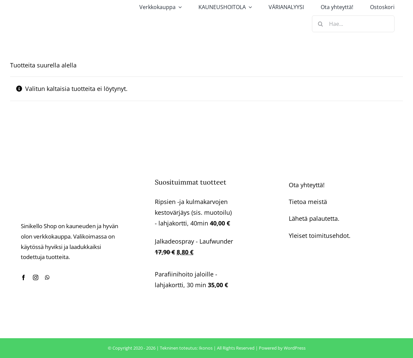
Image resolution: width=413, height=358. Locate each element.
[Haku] (320, 23)
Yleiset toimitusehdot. (320, 236)
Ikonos (206, 348)
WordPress (295, 348)
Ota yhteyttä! (307, 185)
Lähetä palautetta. (314, 218)
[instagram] (35, 277)
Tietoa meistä (308, 202)
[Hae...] (353, 23)
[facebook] (23, 277)
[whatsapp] (47, 277)
